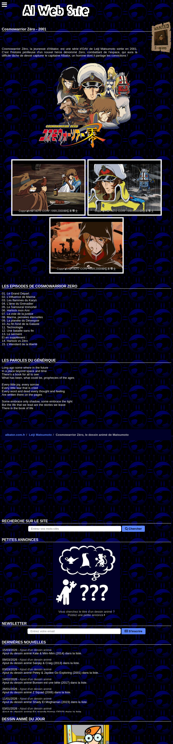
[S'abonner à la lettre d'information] (74, 631)
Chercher (133, 528)
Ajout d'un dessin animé (36, 650)
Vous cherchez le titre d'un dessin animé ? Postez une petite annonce (86, 579)
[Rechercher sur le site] (74, 529)
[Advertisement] (86, 483)
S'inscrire (133, 631)
